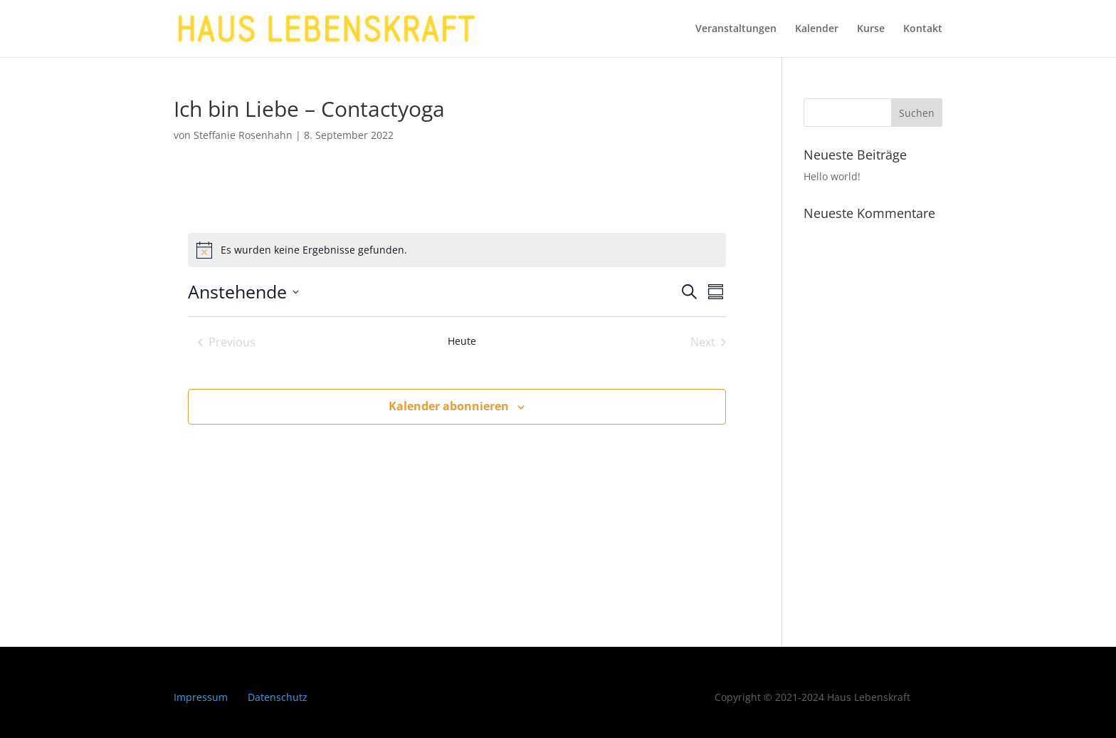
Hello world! (832, 176)
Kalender (816, 29)
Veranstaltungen (736, 29)
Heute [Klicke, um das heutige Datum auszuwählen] (462, 341)
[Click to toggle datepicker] (243, 292)
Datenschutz (277, 697)
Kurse (871, 29)
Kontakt (922, 29)
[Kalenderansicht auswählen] (715, 291)
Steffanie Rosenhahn (243, 135)
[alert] (314, 249)
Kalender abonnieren (449, 406)
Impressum (201, 697)
